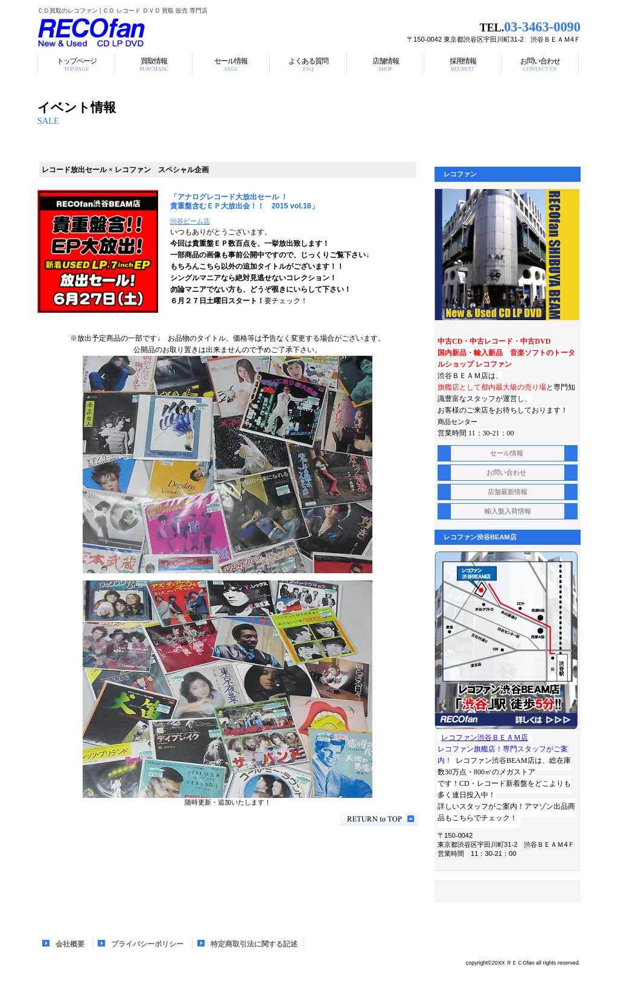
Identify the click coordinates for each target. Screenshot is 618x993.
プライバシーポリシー (147, 944)
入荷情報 (508, 511)
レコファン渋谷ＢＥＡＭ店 (484, 737)
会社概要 (70, 944)
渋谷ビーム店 (190, 221)
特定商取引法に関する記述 (254, 944)
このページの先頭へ (379, 819)
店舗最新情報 (507, 491)
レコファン (188, 33)
